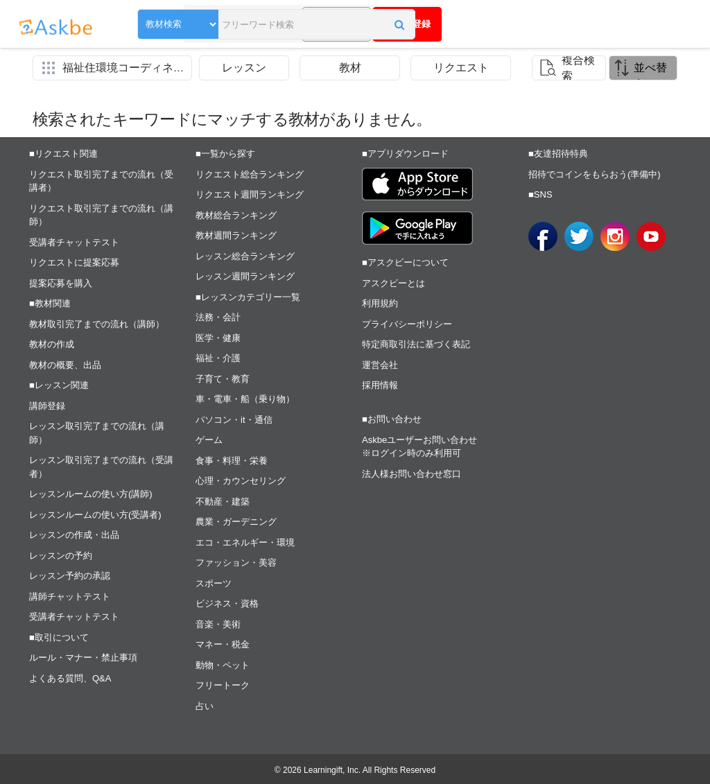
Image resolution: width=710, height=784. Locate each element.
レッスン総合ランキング (245, 256)
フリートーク (223, 685)
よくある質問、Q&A (70, 678)
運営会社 (380, 365)
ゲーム (209, 440)
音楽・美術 (218, 624)
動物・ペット (223, 665)
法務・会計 (218, 317)
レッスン (244, 67)
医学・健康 (218, 338)
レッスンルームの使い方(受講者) (95, 514)
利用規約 (380, 303)
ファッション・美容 (236, 562)
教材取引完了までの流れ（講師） (96, 324)
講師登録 (47, 406)
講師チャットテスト (69, 596)
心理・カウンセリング (241, 481)
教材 (350, 67)
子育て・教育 (223, 379)
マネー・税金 (223, 644)
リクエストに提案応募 (74, 262)
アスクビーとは (393, 283)
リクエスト (461, 67)
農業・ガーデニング (236, 521)
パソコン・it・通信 (234, 420)
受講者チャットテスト (74, 242)
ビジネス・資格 (227, 603)
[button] (322, 26)
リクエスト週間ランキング (250, 194)
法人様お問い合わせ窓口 (411, 474)
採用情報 (380, 385)
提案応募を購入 (60, 283)
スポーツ (214, 583)
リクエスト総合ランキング (250, 174)
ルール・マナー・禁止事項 (83, 657)
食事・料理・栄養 (232, 460)
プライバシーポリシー (407, 324)
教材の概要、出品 (65, 365)
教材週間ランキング (236, 235)
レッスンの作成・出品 (74, 535)
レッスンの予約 (60, 555)
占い (205, 706)
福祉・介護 (218, 358)
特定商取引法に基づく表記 (416, 344)
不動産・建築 (223, 501)
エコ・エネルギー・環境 (245, 542)
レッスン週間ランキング (245, 276)
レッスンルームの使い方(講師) (91, 494)
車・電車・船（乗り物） (245, 399)
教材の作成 (51, 344)
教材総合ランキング (236, 215)
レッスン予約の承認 (69, 575)
